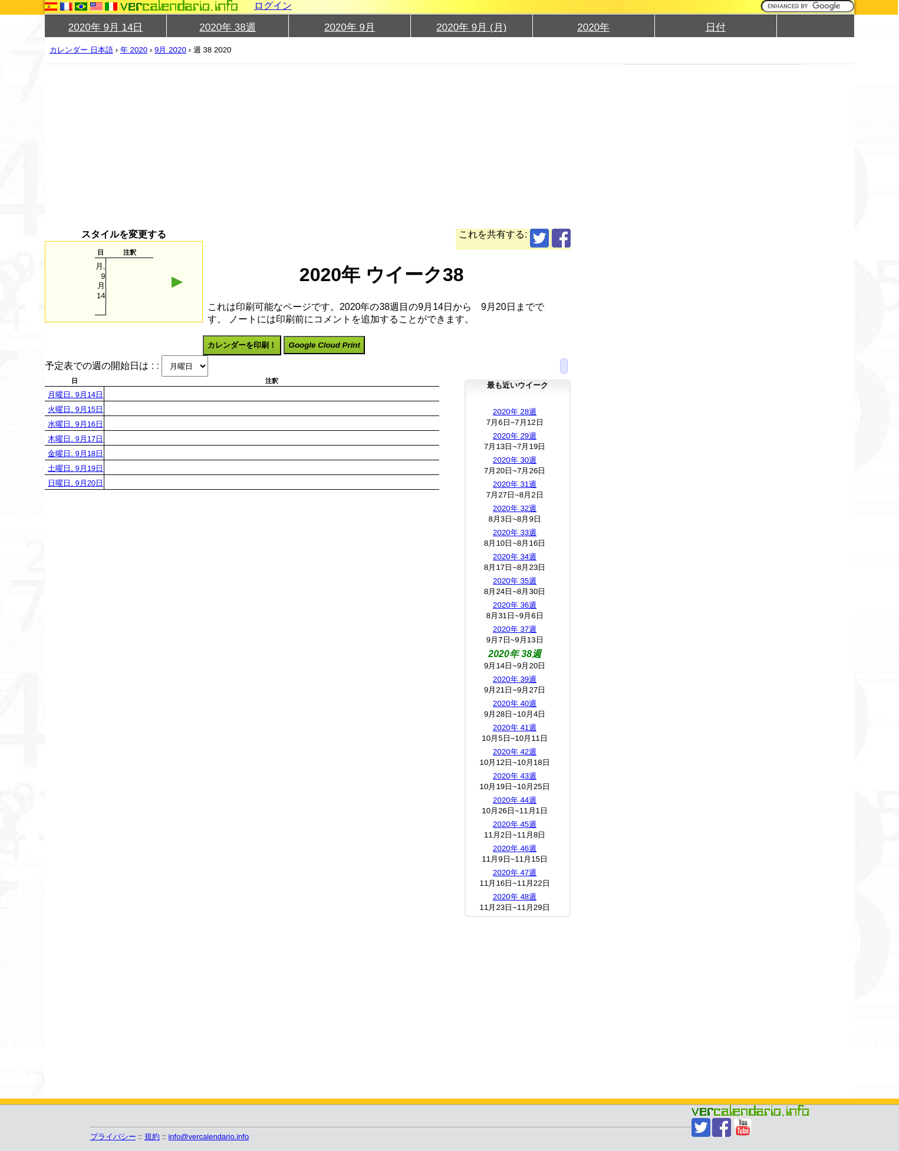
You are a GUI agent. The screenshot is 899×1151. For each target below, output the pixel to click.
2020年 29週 (514, 435)
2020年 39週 (514, 679)
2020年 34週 (514, 556)
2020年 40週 (514, 703)
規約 (152, 1136)
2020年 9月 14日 (105, 27)
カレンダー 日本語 (81, 49)
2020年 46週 (514, 848)
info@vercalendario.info (208, 1136)
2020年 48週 (514, 896)
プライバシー (113, 1136)
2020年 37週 (514, 629)
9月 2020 (170, 49)
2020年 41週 (514, 727)
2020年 (593, 27)
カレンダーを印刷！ (242, 345)
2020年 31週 (514, 484)
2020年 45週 (514, 824)
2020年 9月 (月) (471, 27)
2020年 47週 (514, 872)
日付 (716, 27)
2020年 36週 (514, 605)
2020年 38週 (227, 27)
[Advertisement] (398, 146)
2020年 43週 (514, 775)
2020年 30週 (514, 460)
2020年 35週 (514, 580)
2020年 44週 (514, 800)
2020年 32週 (514, 508)
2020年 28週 (514, 411)
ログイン (273, 6)
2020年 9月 (349, 27)
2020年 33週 (514, 532)
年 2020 (133, 49)
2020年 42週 (514, 751)
